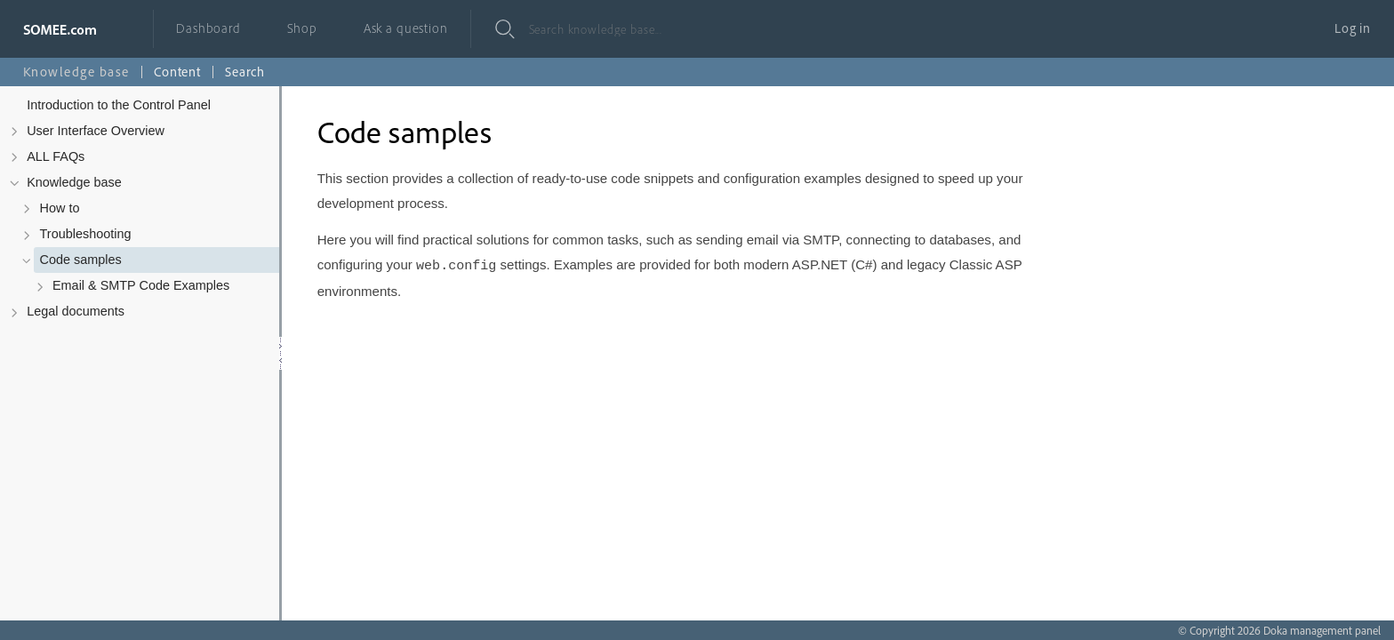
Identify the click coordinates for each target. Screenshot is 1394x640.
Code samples (81, 259)
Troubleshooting (86, 234)
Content (177, 71)
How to (60, 208)
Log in (1352, 28)
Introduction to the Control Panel (119, 105)
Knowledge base (74, 182)
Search (245, 71)
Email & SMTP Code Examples (140, 285)
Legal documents (75, 311)
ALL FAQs (55, 156)
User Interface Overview (95, 131)
